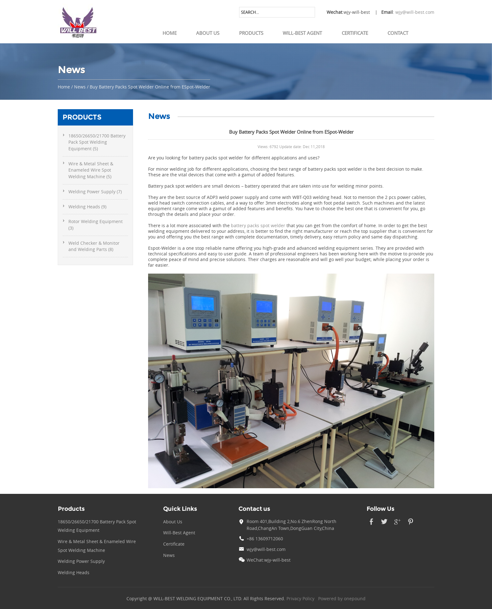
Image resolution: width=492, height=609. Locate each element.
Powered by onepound (342, 598)
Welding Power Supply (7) (95, 192)
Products (251, 33)
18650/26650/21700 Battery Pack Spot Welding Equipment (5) (97, 142)
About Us (207, 33)
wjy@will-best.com (414, 12)
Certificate (355, 33)
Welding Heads (73, 572)
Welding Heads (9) (87, 207)
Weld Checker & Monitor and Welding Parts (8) (94, 246)
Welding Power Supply (81, 561)
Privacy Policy (300, 598)
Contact (398, 33)
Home (170, 33)
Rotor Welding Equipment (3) (95, 225)
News (80, 87)
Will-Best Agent (302, 33)
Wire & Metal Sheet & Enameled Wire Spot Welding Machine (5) (90, 170)
